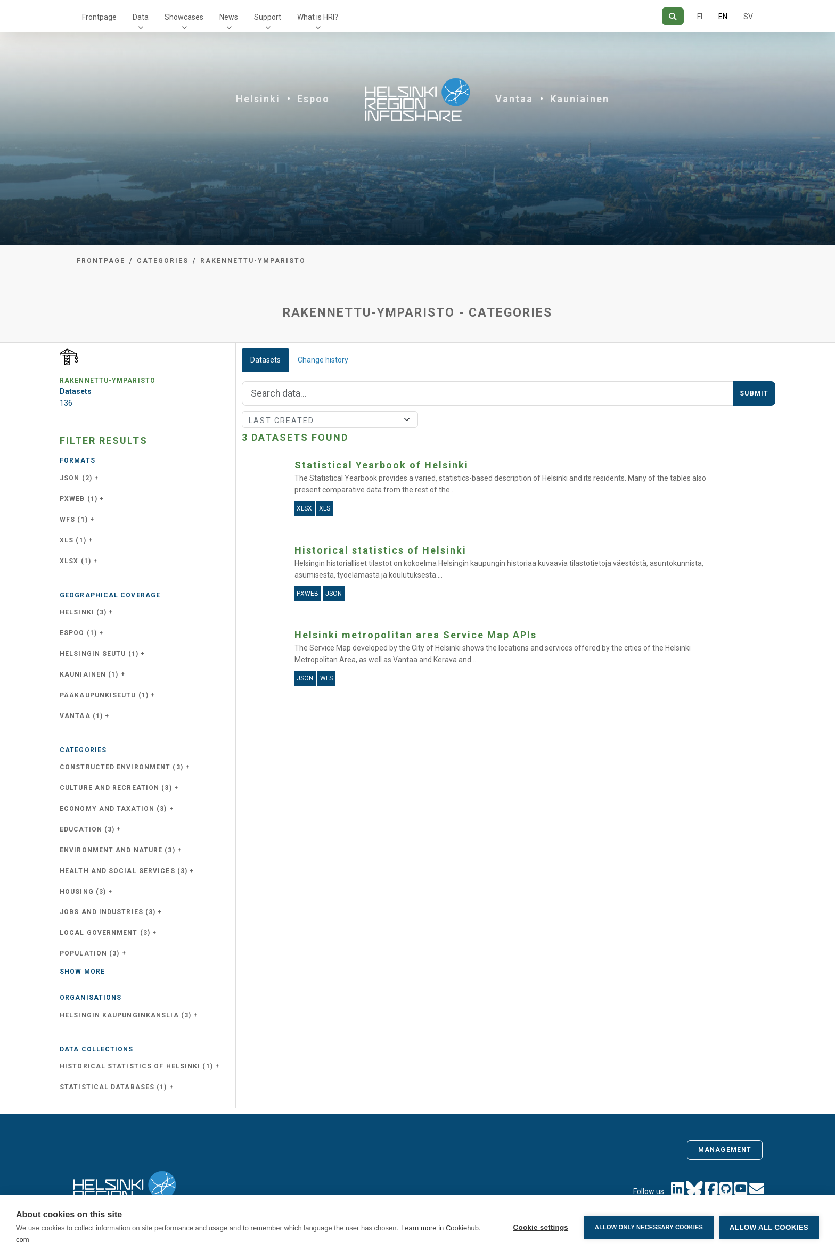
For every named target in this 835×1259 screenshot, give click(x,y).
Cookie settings (540, 1227)
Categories (163, 261)
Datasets (265, 360)
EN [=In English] (722, 16)
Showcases (184, 17)
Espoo (313, 98)
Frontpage (99, 17)
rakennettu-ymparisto (253, 261)
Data (141, 17)
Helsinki (258, 98)
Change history (323, 360)
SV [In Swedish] (748, 16)
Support (267, 17)
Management (724, 1150)
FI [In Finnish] (699, 16)
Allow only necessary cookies (649, 1227)
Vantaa (514, 98)
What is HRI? (317, 17)
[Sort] (330, 419)
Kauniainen (579, 98)
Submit (754, 393)
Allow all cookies (769, 1227)
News (228, 17)
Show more (82, 971)
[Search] (673, 16)
